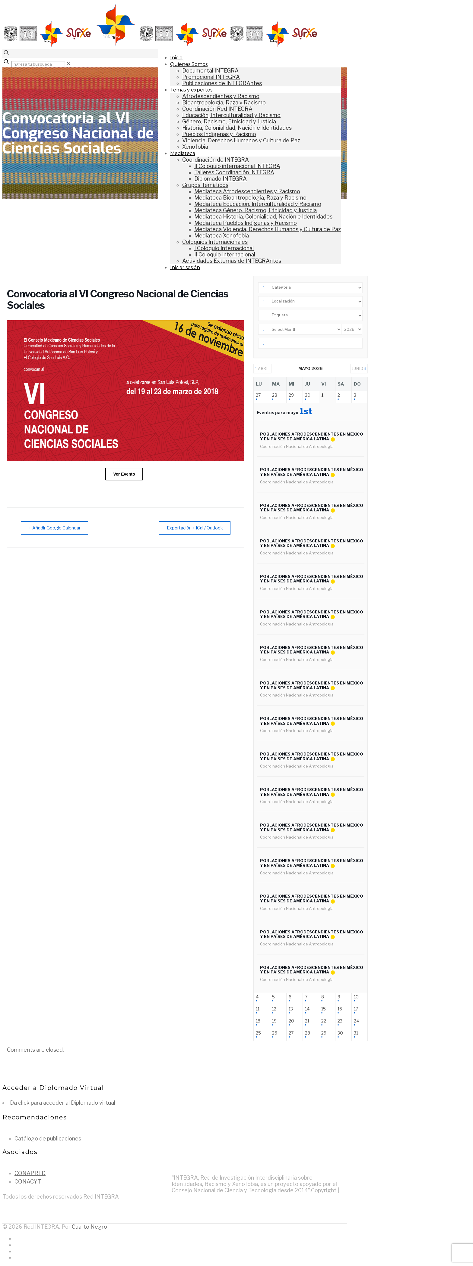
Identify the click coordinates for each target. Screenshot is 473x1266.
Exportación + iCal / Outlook (193, 528)
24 (356, 1021)
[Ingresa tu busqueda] (38, 64)
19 (274, 1021)
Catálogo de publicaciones (47, 1138)
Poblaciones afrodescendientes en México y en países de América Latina (311, 436)
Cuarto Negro (89, 1227)
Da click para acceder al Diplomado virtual (62, 1103)
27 (258, 395)
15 (323, 1009)
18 (258, 1021)
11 (257, 1009)
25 (258, 1033)
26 (274, 1033)
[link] (68, 64)
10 (356, 996)
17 (356, 1009)
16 (340, 1009)
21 (307, 1021)
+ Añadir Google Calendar (56, 528)
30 (307, 395)
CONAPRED (30, 1173)
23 (340, 1021)
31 (356, 1033)
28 (274, 395)
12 (274, 1009)
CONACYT (27, 1181)
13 (291, 1009)
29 (291, 395)
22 (323, 1021)
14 (307, 1009)
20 (291, 1021)
